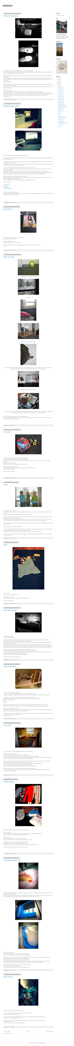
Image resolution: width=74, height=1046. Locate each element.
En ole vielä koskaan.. (10, 666)
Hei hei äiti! (7, 432)
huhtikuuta (60, 99)
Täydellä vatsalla (8, 781)
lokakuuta (60, 90)
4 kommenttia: (12, 250)
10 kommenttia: (13, 99)
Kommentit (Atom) (9, 1033)
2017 (58, 81)
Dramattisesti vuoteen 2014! (12, 860)
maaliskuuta (60, 101)
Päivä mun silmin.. (9, 257)
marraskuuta (60, 88)
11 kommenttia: (13, 603)
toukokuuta (60, 98)
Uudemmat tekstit (7, 1031)
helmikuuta (60, 102)
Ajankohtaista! (8, 209)
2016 (58, 82)
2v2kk (5, 545)
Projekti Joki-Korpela (60, 15)
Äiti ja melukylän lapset (7, 188)
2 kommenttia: (12, 718)
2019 (58, 79)
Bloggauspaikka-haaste (11, 106)
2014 (58, 85)
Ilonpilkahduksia (6, 184)
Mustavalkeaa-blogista (9, 155)
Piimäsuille (5, 186)
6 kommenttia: (12, 425)
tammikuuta (60, 104)
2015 (58, 84)
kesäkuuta (60, 96)
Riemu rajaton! (8, 977)
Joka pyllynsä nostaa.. (10, 610)
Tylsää (5, 485)
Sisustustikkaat (6, 187)
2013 (58, 126)
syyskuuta (60, 91)
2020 (58, 78)
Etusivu (28, 1031)
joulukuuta (60, 87)
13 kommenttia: (13, 202)
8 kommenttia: (12, 853)
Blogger (44, 1042)
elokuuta (60, 93)
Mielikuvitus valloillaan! (10, 16)
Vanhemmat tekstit (50, 1031)
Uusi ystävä (7, 725)
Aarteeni (7, 5)
